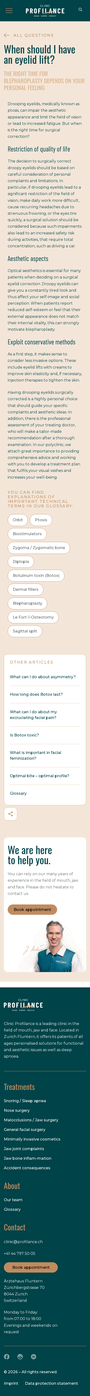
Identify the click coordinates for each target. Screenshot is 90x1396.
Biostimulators (27, 534)
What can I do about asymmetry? (43, 677)
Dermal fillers (25, 589)
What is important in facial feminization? (35, 755)
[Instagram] (20, 1357)
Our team (13, 1200)
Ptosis (41, 520)
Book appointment (32, 909)
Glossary (18, 793)
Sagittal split (25, 631)
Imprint (11, 1383)
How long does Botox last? (36, 694)
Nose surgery (17, 1110)
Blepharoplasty (27, 603)
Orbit (18, 520)
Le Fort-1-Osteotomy (33, 617)
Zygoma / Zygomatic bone (39, 547)
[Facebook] (7, 1357)
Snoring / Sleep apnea (25, 1101)
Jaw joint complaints (24, 1149)
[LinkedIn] (33, 1357)
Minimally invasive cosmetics (32, 1139)
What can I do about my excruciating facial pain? (33, 715)
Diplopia (21, 561)
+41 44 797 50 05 (19, 1253)
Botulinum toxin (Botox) (36, 575)
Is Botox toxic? (24, 735)
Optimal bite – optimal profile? (39, 776)
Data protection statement (51, 1383)
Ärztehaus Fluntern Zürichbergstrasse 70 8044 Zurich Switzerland (24, 1291)
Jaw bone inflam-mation (27, 1158)
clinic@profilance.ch (23, 1242)
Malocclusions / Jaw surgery (31, 1120)
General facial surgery (24, 1129)
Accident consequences (27, 1168)
